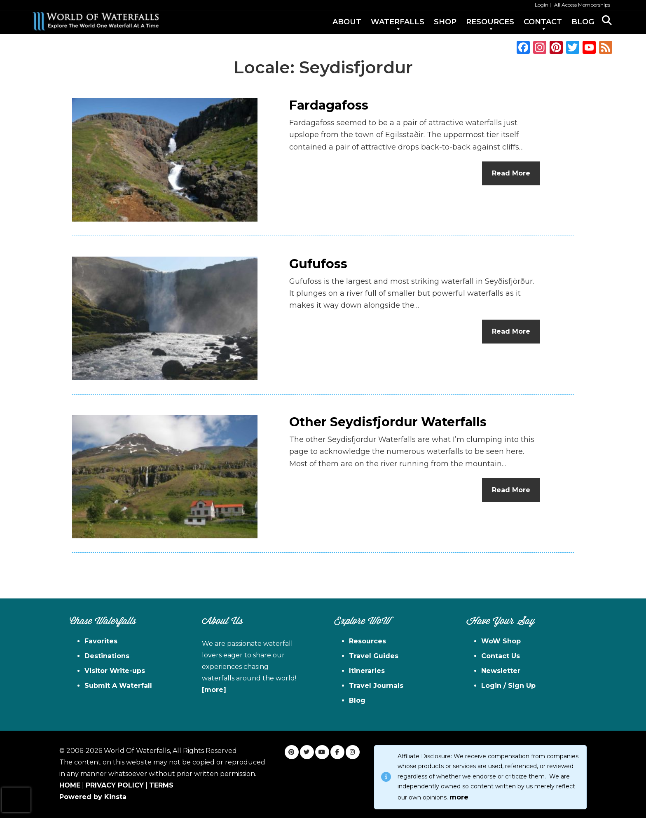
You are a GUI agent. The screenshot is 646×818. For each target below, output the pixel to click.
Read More (511, 173)
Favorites (100, 641)
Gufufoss (318, 263)
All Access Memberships (582, 5)
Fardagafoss (328, 105)
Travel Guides (373, 656)
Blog (357, 700)
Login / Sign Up (508, 685)
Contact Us (500, 656)
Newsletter (500, 671)
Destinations (106, 656)
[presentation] (16, 800)
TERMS (161, 785)
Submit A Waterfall (118, 685)
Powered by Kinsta (92, 797)
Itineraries (367, 671)
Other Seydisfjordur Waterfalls (388, 422)
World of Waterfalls (95, 21)
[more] (214, 690)
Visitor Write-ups (114, 671)
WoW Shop (501, 641)
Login (541, 5)
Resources (367, 641)
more (458, 797)
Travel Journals (376, 685)
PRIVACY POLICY (115, 785)
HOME (69, 785)
